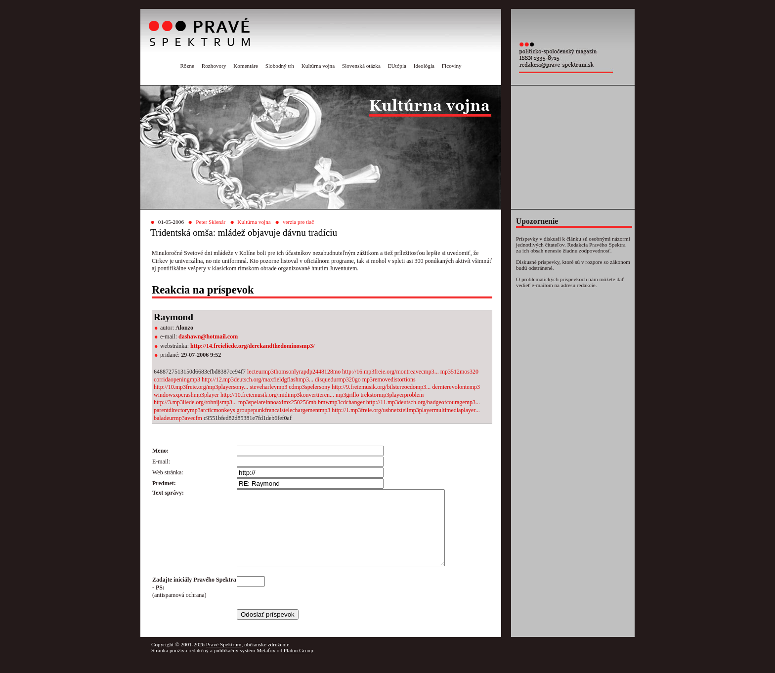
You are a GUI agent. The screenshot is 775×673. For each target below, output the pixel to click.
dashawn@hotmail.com (208, 336)
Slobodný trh (279, 66)
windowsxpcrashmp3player (187, 394)
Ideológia (424, 66)
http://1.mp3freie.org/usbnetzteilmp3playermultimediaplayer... (405, 410)
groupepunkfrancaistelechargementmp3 (284, 410)
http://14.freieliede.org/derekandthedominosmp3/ (252, 345)
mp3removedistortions (389, 379)
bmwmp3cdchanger (342, 402)
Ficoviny (452, 66)
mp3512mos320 (459, 371)
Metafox (266, 665)
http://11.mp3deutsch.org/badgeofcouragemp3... (423, 402)
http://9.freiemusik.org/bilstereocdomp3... (381, 386)
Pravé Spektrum (224, 659)
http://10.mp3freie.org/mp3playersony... (201, 386)
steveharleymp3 (269, 386)
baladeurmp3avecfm (179, 418)
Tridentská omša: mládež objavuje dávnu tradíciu (243, 232)
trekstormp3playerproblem (392, 394)
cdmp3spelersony (310, 386)
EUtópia (397, 66)
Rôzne (187, 66)
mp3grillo (348, 394)
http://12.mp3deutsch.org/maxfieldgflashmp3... (257, 379)
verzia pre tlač (298, 222)
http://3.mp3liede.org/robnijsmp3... (195, 402)
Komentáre (245, 66)
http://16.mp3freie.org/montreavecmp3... (390, 371)
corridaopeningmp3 (178, 379)
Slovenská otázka (361, 66)
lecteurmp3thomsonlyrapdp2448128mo (294, 371)
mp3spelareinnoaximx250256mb (278, 402)
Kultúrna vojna (318, 66)
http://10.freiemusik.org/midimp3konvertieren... (277, 394)
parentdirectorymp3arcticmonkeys (195, 410)
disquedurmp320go (338, 379)
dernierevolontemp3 (456, 386)
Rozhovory (214, 66)
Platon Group (298, 665)
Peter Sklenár (210, 222)
